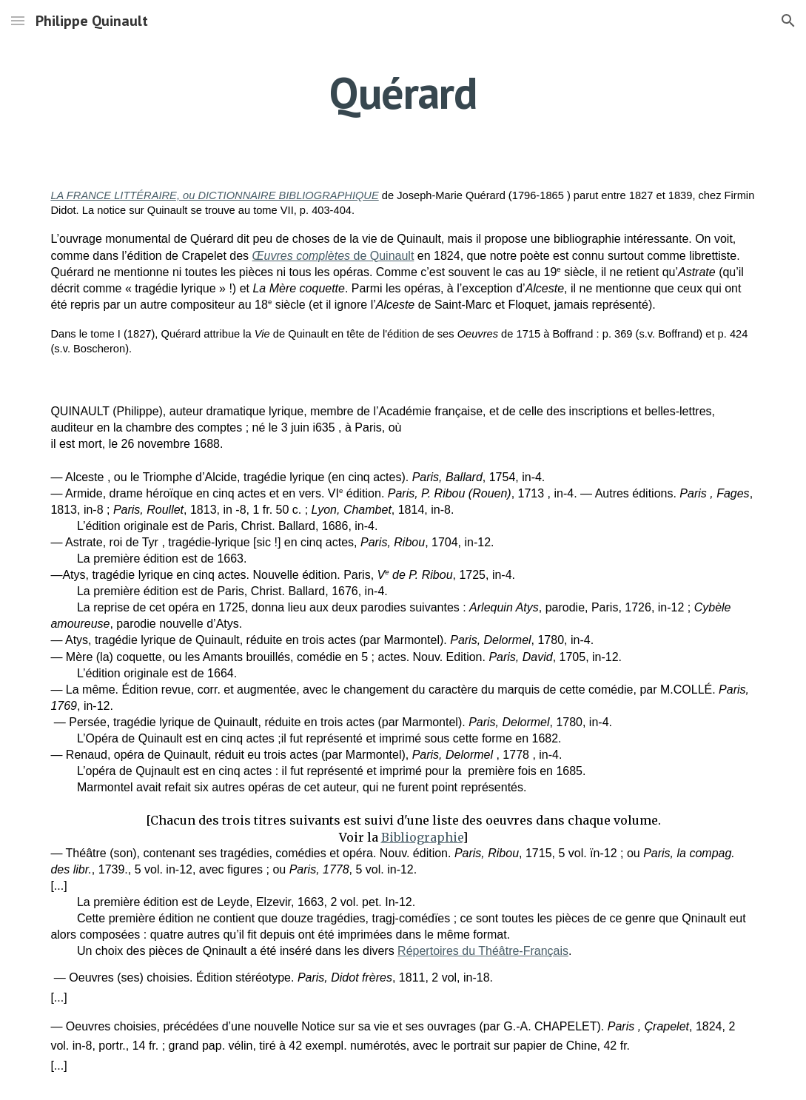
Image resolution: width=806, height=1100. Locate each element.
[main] (403, 92)
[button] (18, 20)
